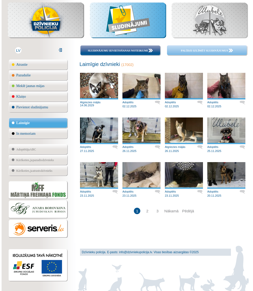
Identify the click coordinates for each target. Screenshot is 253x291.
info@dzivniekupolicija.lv (135, 252)
